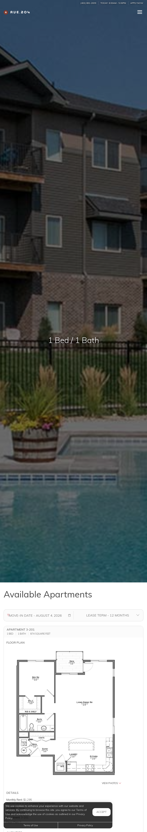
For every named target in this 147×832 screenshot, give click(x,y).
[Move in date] (35, 615)
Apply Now (136, 3)
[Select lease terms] (108, 615)
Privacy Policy (85, 825)
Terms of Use (31, 825)
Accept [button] (101, 812)
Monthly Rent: (14, 799)
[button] (69, 615)
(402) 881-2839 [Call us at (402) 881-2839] (88, 3)
